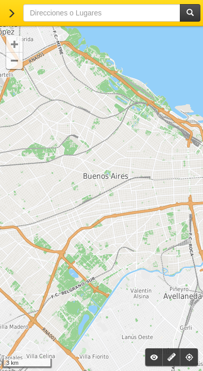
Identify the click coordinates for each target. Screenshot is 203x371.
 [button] (14, 60)
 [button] (14, 44)
